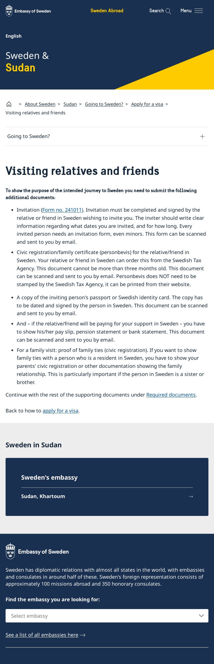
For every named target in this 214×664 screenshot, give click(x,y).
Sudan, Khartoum (43, 496)
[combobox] (107, 616)
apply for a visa (60, 410)
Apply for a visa (147, 104)
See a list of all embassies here (42, 635)
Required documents (171, 394)
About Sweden (40, 104)
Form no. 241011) (62, 209)
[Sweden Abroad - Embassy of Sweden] (33, 11)
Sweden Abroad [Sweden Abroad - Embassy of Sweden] (107, 10)
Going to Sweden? (104, 104)
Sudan (70, 104)
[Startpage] (11, 104)
